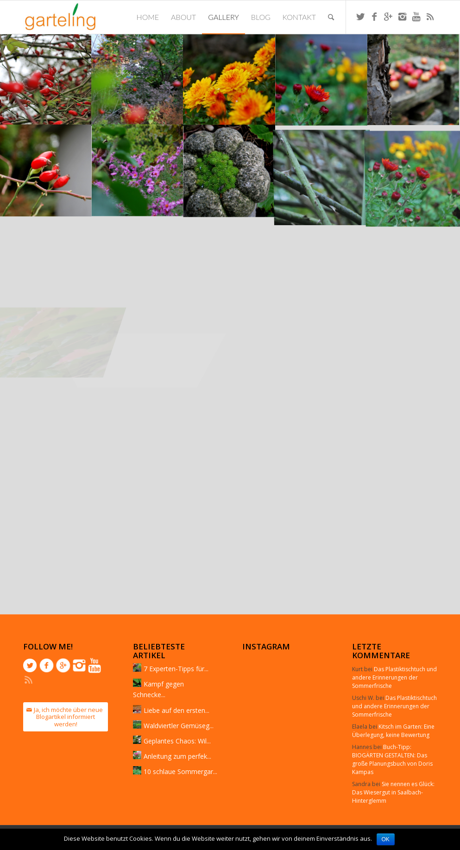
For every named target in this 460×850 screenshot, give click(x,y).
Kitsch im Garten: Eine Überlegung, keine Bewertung (393, 731)
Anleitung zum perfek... (177, 756)
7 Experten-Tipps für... (176, 668)
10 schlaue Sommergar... (180, 771)
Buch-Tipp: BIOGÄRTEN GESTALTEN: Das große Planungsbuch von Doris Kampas (392, 759)
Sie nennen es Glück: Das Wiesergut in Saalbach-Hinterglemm (393, 792)
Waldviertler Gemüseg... (179, 725)
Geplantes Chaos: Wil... (177, 741)
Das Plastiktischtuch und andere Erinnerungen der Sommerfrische (394, 677)
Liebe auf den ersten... (176, 710)
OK (386, 839)
